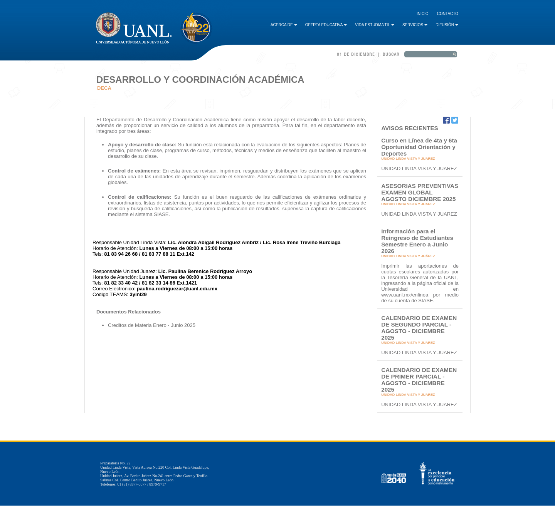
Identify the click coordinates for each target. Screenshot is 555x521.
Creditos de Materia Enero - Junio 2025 (151, 325)
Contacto (447, 14)
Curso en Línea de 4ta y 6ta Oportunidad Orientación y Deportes (419, 147)
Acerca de (284, 25)
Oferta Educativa (326, 25)
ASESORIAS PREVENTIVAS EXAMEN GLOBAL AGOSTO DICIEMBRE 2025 (419, 192)
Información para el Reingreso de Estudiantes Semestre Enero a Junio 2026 (417, 241)
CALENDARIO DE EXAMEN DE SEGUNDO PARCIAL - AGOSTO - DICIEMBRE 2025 (419, 328)
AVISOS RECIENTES (409, 128)
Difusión (447, 25)
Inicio (423, 14)
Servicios (415, 25)
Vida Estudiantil (375, 25)
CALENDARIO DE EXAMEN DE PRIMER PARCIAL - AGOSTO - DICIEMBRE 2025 (419, 380)
